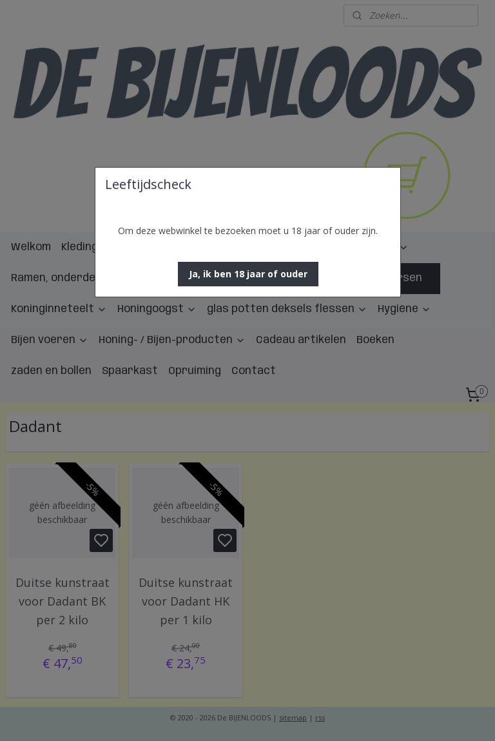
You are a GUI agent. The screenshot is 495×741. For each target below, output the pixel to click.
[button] (248, 274)
